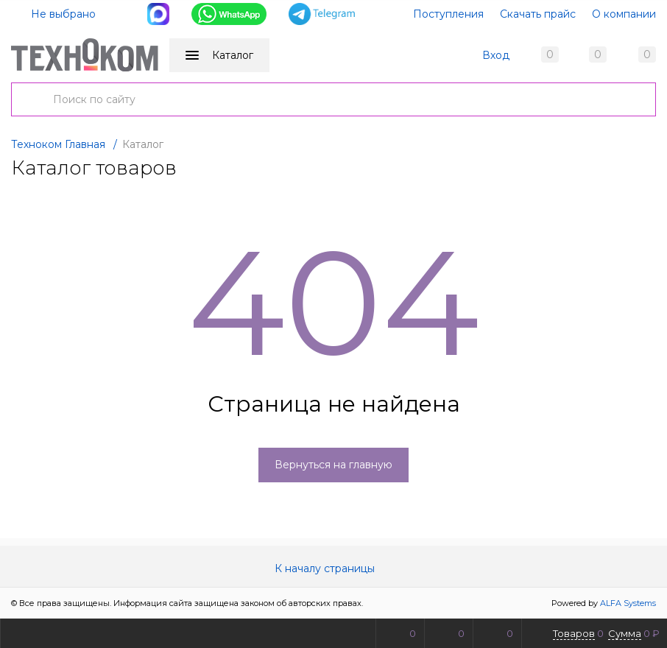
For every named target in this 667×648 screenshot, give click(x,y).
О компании (624, 14)
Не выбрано (54, 14)
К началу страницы (333, 568)
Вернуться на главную (333, 464)
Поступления (448, 14)
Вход (495, 55)
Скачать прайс (538, 14)
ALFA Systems (628, 603)
